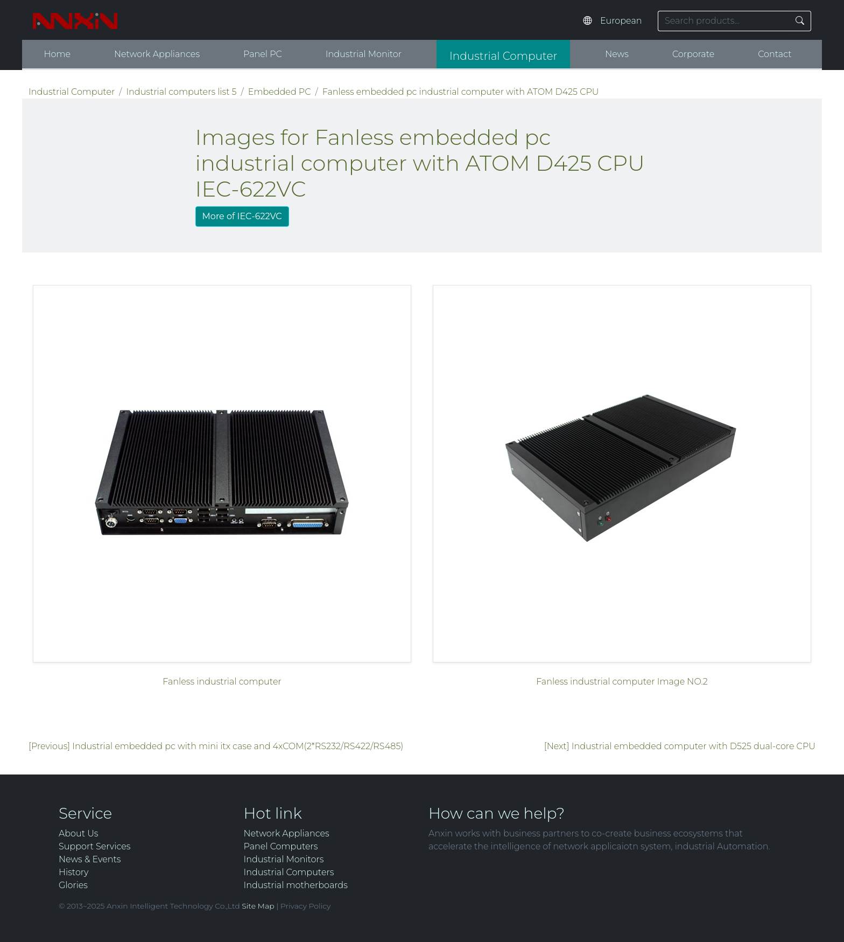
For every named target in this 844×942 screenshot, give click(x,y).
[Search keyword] (724, 21)
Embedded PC (279, 92)
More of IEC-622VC (242, 216)
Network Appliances (157, 54)
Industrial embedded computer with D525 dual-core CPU (693, 746)
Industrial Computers (289, 872)
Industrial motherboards (296, 885)
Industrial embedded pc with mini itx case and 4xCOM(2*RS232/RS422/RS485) (237, 746)
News (617, 54)
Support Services (94, 846)
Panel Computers (281, 846)
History (73, 872)
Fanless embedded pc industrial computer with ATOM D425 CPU (460, 92)
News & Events (90, 859)
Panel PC (262, 54)
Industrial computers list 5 (181, 92)
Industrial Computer (503, 56)
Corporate (693, 54)
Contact (774, 54)
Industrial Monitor (364, 54)
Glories (73, 885)
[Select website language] (623, 21)
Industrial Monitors (284, 859)
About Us (79, 833)
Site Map (258, 906)
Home (57, 54)
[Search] (800, 21)
